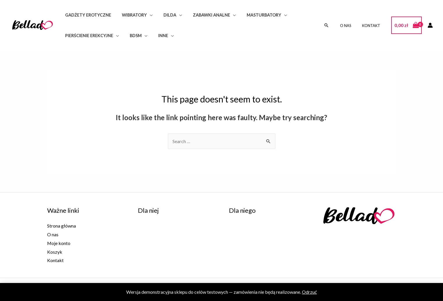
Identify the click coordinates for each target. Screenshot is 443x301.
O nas (350, 25)
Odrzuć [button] (309, 292)
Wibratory (130, 14)
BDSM (132, 35)
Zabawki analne (203, 14)
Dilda (163, 14)
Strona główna (61, 225)
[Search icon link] (332, 25)
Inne (157, 35)
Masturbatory (253, 14)
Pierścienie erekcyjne (88, 35)
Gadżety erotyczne (87, 14)
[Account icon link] (430, 25)
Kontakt (373, 25)
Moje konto (59, 243)
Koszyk (54, 252)
